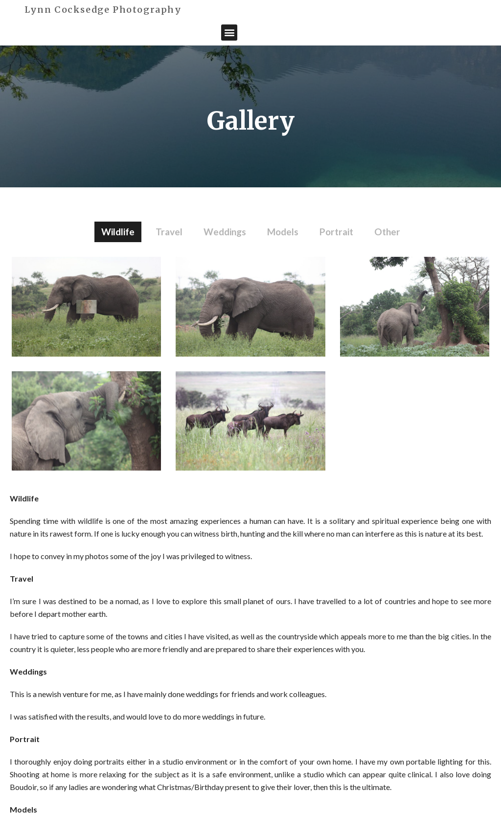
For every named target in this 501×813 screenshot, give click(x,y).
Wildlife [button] (118, 231)
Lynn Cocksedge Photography (103, 9)
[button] (229, 32)
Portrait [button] (336, 231)
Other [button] (387, 231)
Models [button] (282, 231)
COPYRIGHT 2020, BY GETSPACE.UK (385, 787)
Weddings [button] (225, 231)
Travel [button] (169, 231)
